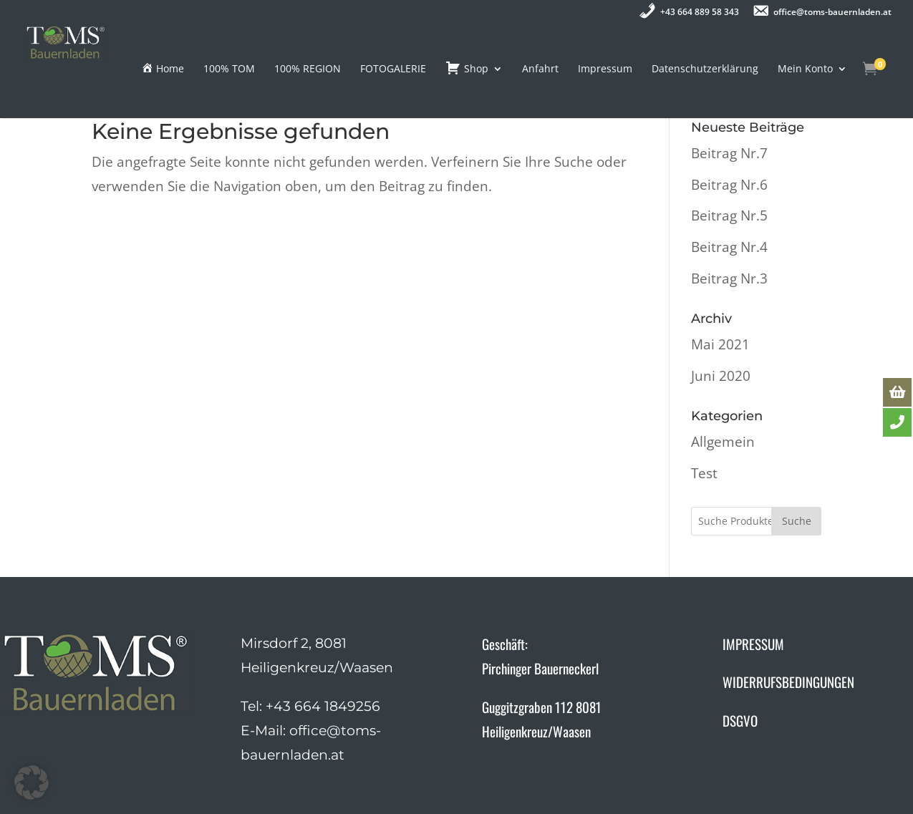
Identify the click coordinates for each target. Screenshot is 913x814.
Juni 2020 (720, 376)
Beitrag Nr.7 (729, 153)
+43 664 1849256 (323, 706)
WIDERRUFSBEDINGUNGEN (788, 682)
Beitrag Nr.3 (729, 278)
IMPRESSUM (753, 644)
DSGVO (740, 720)
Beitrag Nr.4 (729, 247)
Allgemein (723, 441)
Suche (796, 521)
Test (704, 473)
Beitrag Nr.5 (729, 215)
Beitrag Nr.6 (729, 184)
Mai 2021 (720, 344)
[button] (31, 782)
